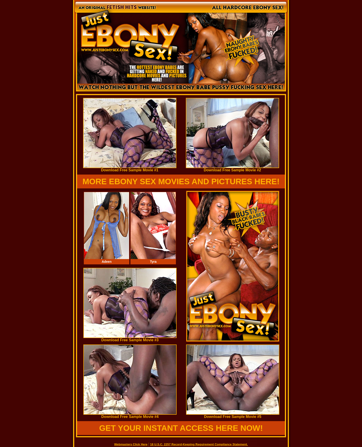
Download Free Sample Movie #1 (129, 168)
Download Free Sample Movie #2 (232, 168)
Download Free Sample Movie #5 (232, 415)
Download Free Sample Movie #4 (130, 415)
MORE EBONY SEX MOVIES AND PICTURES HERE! (181, 181)
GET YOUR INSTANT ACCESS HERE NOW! (181, 427)
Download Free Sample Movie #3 (130, 338)
